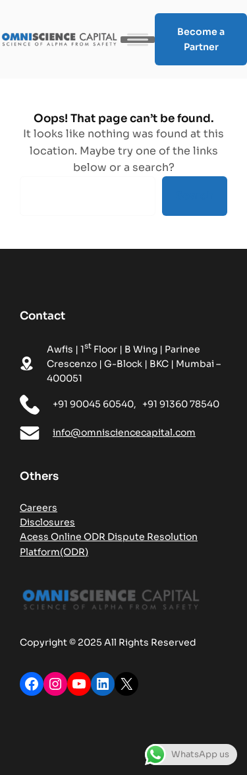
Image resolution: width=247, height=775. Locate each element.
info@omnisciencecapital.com (124, 432)
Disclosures (47, 522)
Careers (38, 508)
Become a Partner (201, 39)
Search (194, 196)
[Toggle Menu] (137, 39)
